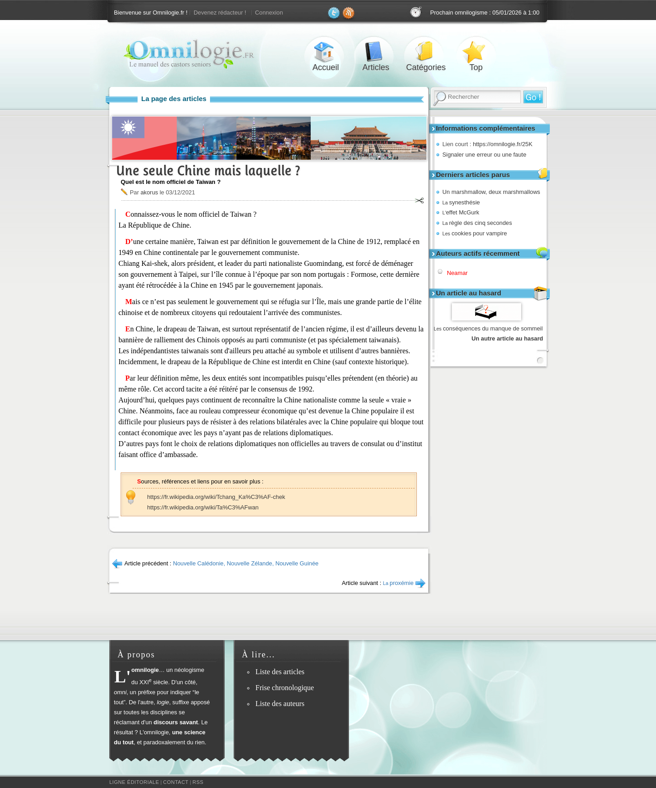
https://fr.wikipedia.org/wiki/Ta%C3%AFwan (203, 507)
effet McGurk (460, 212)
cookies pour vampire (474, 233)
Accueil (325, 51)
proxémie (398, 583)
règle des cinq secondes (477, 222)
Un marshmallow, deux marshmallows (491, 191)
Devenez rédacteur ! (220, 12)
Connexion (269, 12)
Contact (176, 782)
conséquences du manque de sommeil (488, 328)
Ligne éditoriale (134, 782)
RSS (198, 782)
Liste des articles (280, 672)
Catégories (426, 51)
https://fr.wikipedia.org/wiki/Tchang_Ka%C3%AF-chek (216, 496)
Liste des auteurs (280, 703)
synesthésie (461, 202)
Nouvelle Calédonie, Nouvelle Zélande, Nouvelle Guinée (245, 563)
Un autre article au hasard (507, 338)
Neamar (457, 272)
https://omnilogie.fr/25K (503, 144)
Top (476, 51)
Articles (376, 51)
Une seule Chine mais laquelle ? (208, 170)
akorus (149, 192)
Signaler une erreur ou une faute (484, 154)
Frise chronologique (285, 687)
